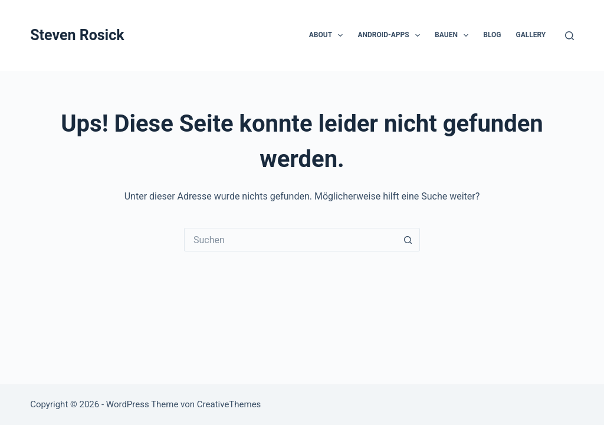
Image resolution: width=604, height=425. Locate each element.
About (328, 35)
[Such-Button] (408, 239)
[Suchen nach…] (290, 239)
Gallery (531, 35)
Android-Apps (391, 35)
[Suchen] (569, 35)
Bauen (454, 35)
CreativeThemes (229, 404)
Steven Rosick (77, 35)
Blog (492, 35)
